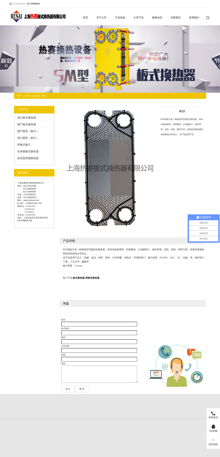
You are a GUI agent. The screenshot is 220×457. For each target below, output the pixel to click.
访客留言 (176, 17)
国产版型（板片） (28, 131)
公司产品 (139, 17)
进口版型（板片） (40, 96)
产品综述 (120, 17)
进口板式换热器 (26, 117)
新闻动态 (157, 17)
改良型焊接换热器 (28, 158)
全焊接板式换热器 (28, 151)
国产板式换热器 (26, 124)
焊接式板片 (24, 144)
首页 (85, 17)
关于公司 (101, 17)
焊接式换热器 (92, 278)
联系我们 (194, 17)
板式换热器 (79, 278)
